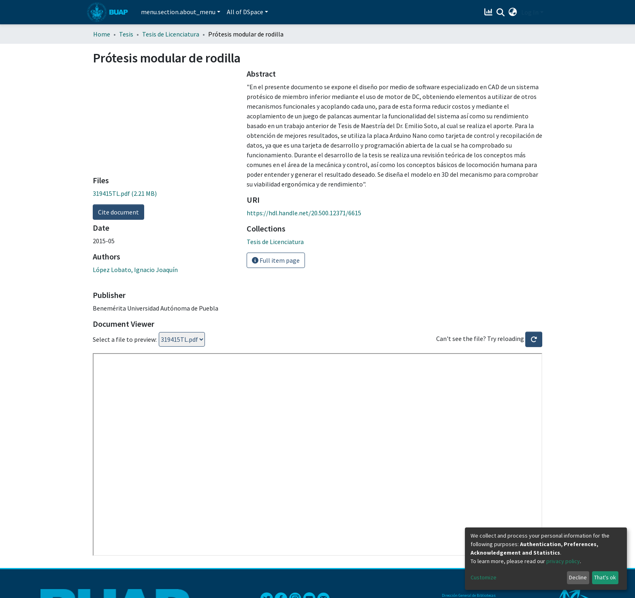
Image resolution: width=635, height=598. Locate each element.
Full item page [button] (276, 260)
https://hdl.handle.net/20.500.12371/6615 (304, 213)
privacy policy (563, 561)
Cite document (118, 212)
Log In (530, 12)
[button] (513, 12)
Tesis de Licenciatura (170, 34)
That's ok (605, 577)
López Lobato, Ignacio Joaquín (135, 270)
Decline (578, 577)
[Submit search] (500, 12)
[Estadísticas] (489, 12)
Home (101, 34)
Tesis (126, 34)
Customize (483, 577)
